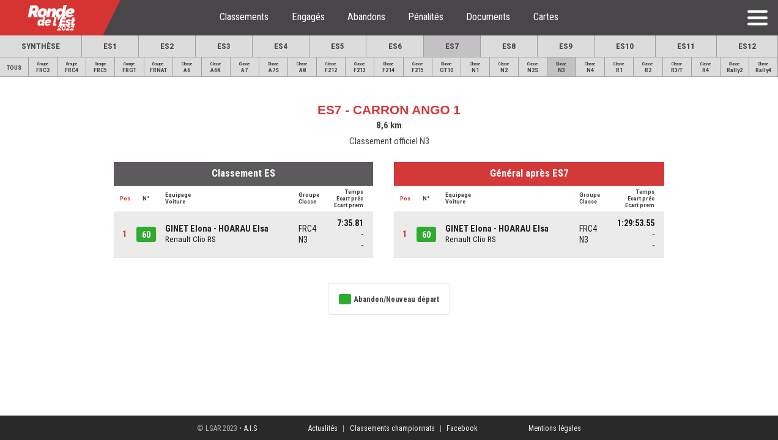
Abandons (366, 17)
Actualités (323, 428)
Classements (244, 17)
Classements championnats (392, 428)
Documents (488, 17)
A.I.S (250, 428)
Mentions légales (554, 428)
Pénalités (425, 17)
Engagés (308, 17)
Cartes (545, 17)
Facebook (462, 428)
